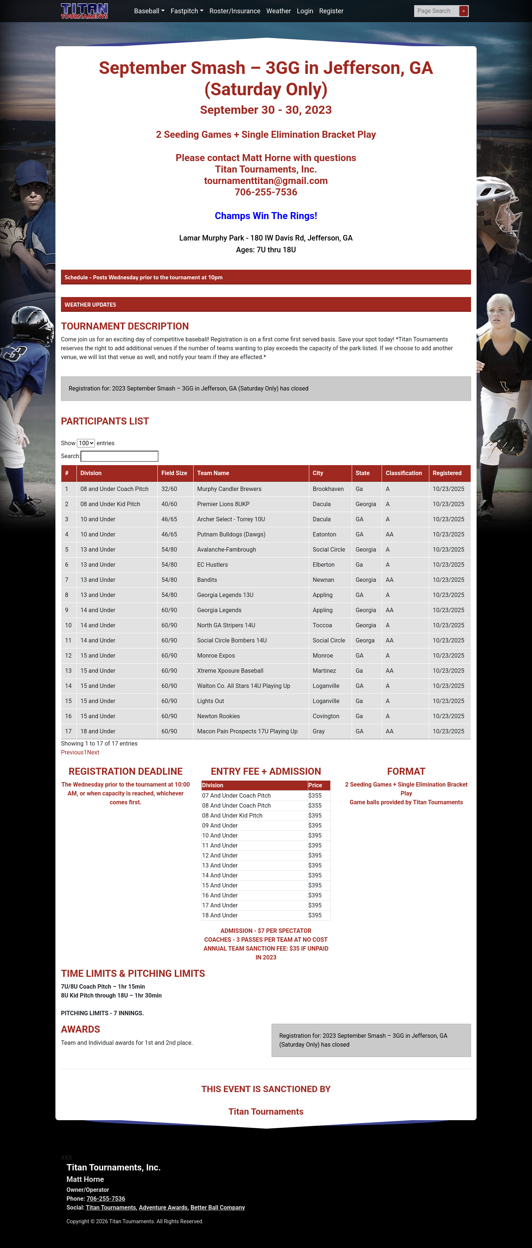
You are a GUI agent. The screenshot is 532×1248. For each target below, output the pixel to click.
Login (305, 11)
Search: (109, 456)
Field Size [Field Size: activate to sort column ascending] (174, 473)
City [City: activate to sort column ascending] (318, 473)
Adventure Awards (163, 1207)
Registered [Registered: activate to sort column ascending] (447, 473)
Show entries (88, 443)
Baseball (147, 11)
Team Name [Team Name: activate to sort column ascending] (213, 473)
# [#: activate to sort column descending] (66, 473)
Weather (278, 11)
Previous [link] (72, 752)
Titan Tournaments (111, 1207)
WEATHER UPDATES (90, 304)
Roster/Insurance (234, 11)
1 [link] (85, 752)
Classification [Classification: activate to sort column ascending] (404, 473)
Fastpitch (184, 11)
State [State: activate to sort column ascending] (363, 473)
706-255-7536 (105, 1198)
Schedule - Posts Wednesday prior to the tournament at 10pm (144, 277)
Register (331, 11)
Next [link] (93, 752)
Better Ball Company (218, 1207)
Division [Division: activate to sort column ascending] (91, 473)
